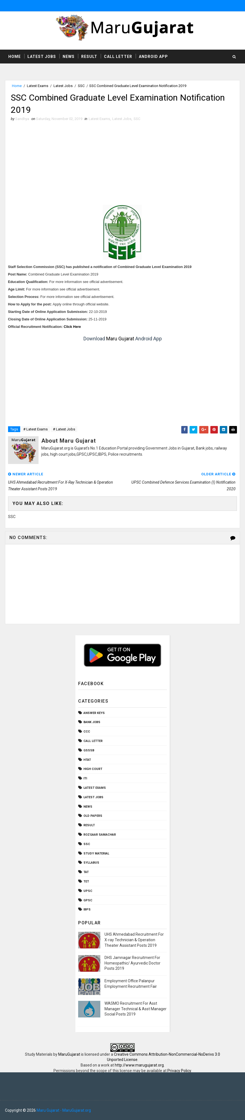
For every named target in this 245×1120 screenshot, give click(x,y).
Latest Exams (37, 86)
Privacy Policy (179, 1070)
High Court (92, 769)
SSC (81, 86)
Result (89, 56)
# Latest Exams (35, 429)
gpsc (87, 900)
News (69, 56)
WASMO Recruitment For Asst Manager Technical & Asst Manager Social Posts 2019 (135, 1008)
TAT (86, 872)
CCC (86, 731)
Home (14, 56)
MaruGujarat (69, 1054)
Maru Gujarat (120, 338)
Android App (153, 56)
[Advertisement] (122, 163)
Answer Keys (94, 713)
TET (86, 881)
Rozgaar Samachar (99, 834)
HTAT (87, 760)
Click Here (72, 327)
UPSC (87, 891)
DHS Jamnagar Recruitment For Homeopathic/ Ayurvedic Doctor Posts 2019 (132, 963)
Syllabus (91, 862)
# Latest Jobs (64, 429)
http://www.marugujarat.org (139, 1065)
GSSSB (88, 750)
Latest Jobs (41, 56)
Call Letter (118, 56)
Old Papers (92, 816)
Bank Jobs (91, 722)
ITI (85, 778)
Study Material (96, 853)
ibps (87, 909)
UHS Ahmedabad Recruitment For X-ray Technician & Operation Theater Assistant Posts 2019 (134, 939)
